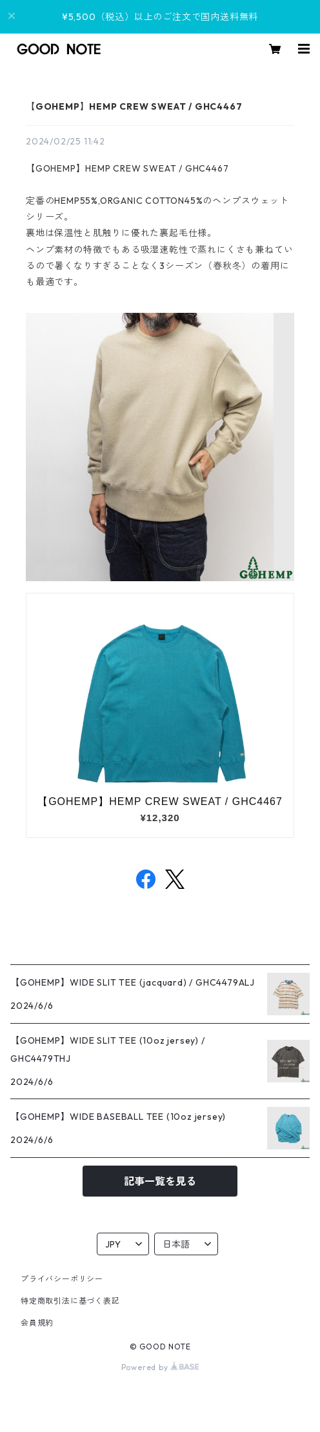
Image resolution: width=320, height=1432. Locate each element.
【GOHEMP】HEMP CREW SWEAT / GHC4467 (134, 106)
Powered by (160, 1367)
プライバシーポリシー (62, 1279)
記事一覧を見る (160, 1181)
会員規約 (37, 1323)
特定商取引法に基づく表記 (70, 1301)
